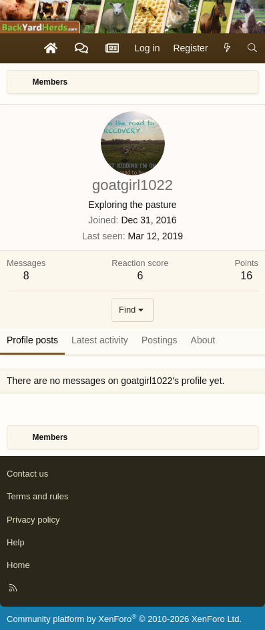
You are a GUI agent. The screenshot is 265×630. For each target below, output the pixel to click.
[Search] (252, 48)
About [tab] (203, 340)
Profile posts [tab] (32, 340)
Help (16, 542)
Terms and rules (37, 496)
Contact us (27, 474)
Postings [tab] (160, 340)
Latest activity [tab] (99, 340)
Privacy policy (33, 520)
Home (18, 565)
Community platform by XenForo (124, 619)
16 (246, 275)
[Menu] (17, 48)
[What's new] (227, 48)
